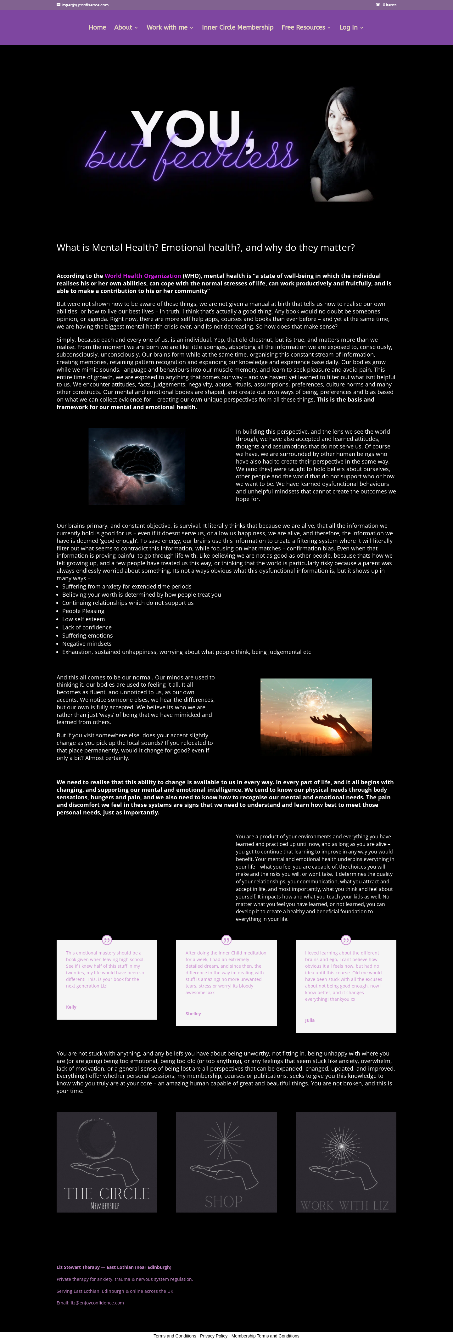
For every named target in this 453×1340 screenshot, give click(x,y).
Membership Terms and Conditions (265, 1335)
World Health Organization (143, 275)
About (123, 28)
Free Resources (303, 28)
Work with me (167, 28)
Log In (348, 28)
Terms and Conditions (175, 1335)
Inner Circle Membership (237, 28)
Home (97, 28)
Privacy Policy (213, 1335)
